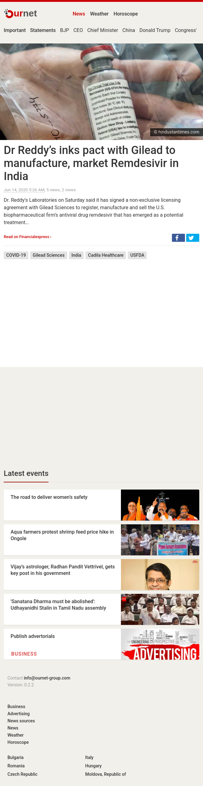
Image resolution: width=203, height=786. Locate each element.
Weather (99, 14)
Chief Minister (102, 30)
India (76, 255)
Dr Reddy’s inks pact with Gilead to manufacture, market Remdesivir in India (91, 163)
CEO (78, 30)
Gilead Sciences (49, 255)
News (79, 14)
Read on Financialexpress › (27, 236)
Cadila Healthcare (105, 255)
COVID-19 (16, 255)
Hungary (93, 765)
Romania (16, 765)
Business (24, 654)
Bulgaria (15, 757)
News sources (21, 720)
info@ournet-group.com (47, 677)
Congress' (185, 30)
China (128, 30)
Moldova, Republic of (105, 774)
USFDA (137, 255)
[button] (178, 238)
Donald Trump (154, 30)
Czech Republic (22, 774)
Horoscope (125, 14)
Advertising (18, 713)
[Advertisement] (101, 308)
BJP (64, 30)
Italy (89, 757)
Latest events (26, 473)
